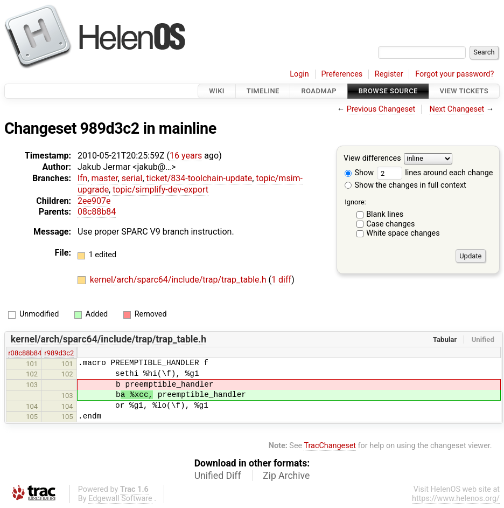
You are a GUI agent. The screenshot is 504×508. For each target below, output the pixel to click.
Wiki (217, 91)
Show (359, 172)
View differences (372, 158)
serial (132, 178)
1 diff (281, 279)
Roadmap (319, 91)
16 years (186, 155)
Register (389, 74)
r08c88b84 (24, 353)
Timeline (263, 91)
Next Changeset (456, 109)
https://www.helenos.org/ (456, 498)
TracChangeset (330, 445)
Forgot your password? (454, 74)
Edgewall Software (120, 498)
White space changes (403, 233)
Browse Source (388, 91)
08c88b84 (97, 212)
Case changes (390, 224)
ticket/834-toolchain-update (199, 178)
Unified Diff (217, 475)
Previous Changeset (381, 109)
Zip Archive (286, 475)
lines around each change (435, 172)
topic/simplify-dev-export (160, 189)
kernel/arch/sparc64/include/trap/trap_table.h (179, 279)
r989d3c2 (59, 353)
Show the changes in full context (405, 185)
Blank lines (384, 214)
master (104, 178)
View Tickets (464, 91)
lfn (82, 178)
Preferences (341, 74)
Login (299, 74)
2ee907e (94, 201)
